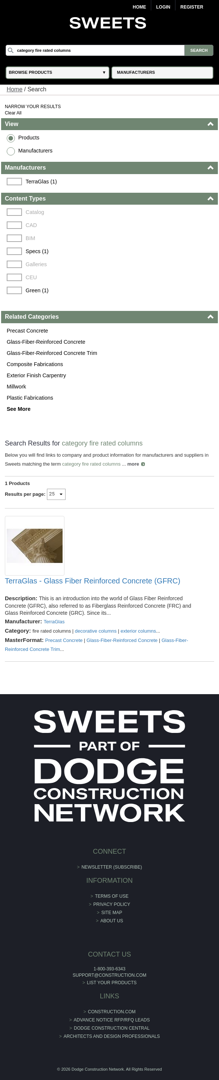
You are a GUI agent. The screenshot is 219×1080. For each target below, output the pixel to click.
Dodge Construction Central (111, 1028)
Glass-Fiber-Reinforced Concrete (46, 342)
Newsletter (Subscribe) (112, 867)
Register (191, 7)
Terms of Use (111, 896)
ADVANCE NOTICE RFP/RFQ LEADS (112, 1020)
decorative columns (96, 631)
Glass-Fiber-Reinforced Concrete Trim (52, 353)
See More (19, 409)
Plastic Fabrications (30, 398)
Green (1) (37, 290)
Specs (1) (37, 251)
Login (163, 7)
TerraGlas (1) (41, 182)
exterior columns (138, 631)
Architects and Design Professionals (112, 1036)
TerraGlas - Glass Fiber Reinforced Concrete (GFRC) (92, 581)
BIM (30, 238)
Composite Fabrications (35, 364)
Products (28, 138)
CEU (31, 277)
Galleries (36, 264)
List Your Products (112, 982)
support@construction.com (109, 975)
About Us (111, 920)
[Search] (110, 50)
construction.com (112, 1011)
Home (139, 7)
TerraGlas (54, 621)
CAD (31, 225)
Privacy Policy (111, 904)
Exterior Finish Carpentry (36, 375)
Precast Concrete (27, 331)
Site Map (111, 912)
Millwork (16, 387)
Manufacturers (35, 151)
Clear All (13, 113)
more (133, 464)
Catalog (35, 212)
